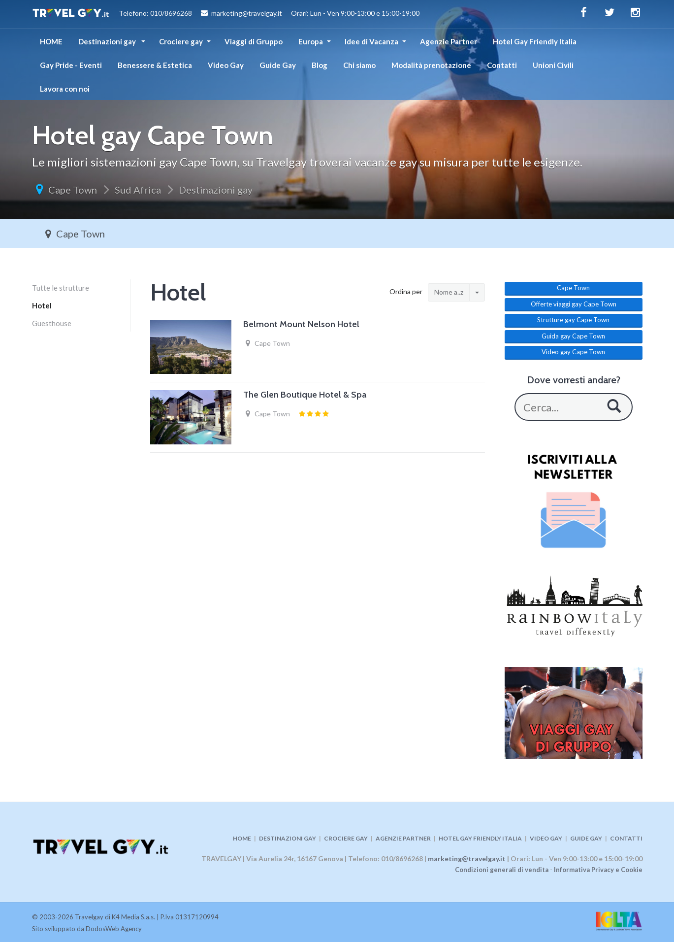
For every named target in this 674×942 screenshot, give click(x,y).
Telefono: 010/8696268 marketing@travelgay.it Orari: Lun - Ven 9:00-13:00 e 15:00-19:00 (225, 14)
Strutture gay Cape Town (573, 320)
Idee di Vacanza (371, 41)
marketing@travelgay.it (467, 858)
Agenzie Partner (448, 41)
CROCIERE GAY (346, 838)
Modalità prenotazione (431, 65)
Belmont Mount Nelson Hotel (301, 324)
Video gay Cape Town (573, 352)
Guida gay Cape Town (573, 336)
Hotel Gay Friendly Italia (535, 41)
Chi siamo (359, 65)
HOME (51, 41)
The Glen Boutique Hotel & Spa (304, 394)
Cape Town (72, 190)
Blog (319, 65)
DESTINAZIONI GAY (287, 838)
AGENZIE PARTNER (403, 838)
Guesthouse (51, 323)
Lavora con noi (65, 88)
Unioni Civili (553, 65)
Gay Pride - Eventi (71, 65)
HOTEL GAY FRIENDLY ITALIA (480, 838)
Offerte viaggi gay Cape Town (573, 304)
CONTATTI (626, 838)
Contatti (502, 65)
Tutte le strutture (60, 287)
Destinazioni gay (107, 41)
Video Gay (226, 65)
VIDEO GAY (546, 838)
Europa (310, 41)
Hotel (42, 305)
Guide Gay (277, 65)
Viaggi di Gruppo (254, 41)
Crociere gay (181, 41)
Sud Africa (138, 190)
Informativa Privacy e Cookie (598, 870)
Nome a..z (448, 292)
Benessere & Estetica (155, 65)
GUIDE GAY (586, 838)
